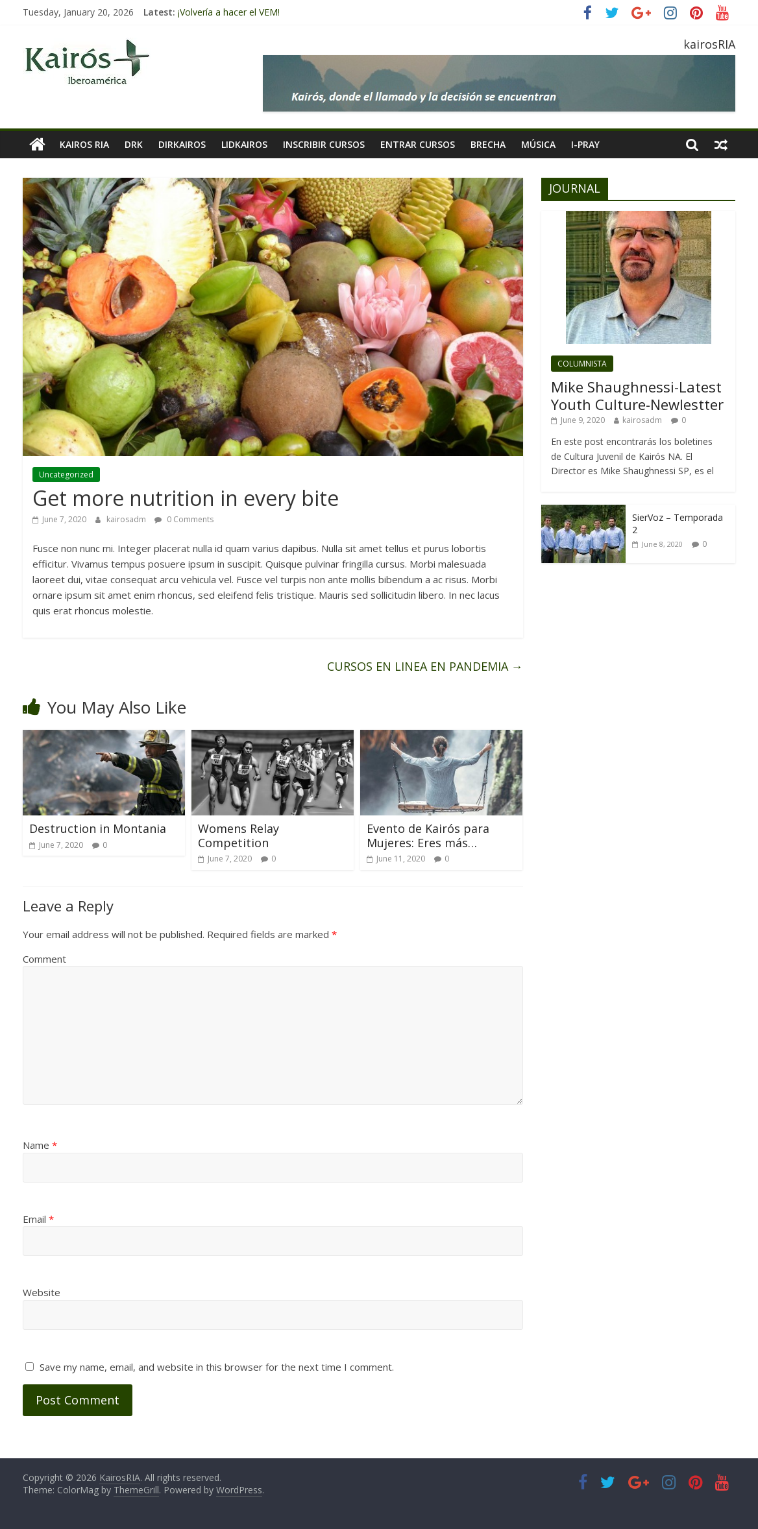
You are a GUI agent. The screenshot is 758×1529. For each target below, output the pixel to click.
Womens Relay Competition (238, 835)
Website (41, 1292)
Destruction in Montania (97, 828)
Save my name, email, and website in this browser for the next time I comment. (217, 1366)
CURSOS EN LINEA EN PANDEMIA (425, 666)
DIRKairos (182, 144)
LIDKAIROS (244, 144)
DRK (134, 144)
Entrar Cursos (417, 144)
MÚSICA (538, 144)
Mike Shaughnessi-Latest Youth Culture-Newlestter (637, 395)
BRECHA (488, 144)
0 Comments (184, 519)
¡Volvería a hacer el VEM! (229, 12)
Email (38, 1218)
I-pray (585, 144)
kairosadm (127, 519)
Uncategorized (66, 474)
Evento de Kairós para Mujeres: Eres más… (428, 835)
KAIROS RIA (84, 144)
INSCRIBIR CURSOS (324, 144)
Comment (44, 958)
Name (40, 1144)
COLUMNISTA (582, 363)
